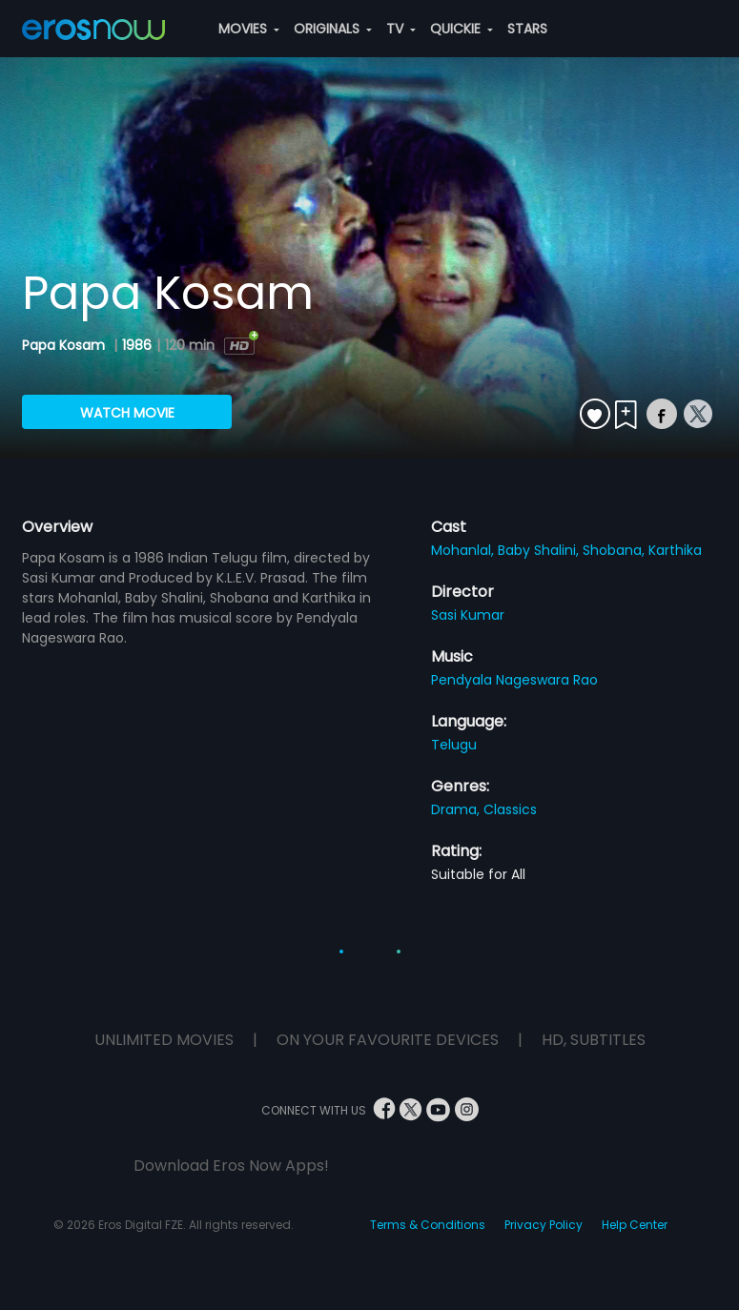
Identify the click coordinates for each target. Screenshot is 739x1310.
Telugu (454, 744)
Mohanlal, (464, 550)
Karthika (675, 550)
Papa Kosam (65, 345)
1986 (137, 345)
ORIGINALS (333, 28)
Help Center (634, 1225)
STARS (527, 28)
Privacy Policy (543, 1225)
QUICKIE (461, 28)
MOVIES (248, 28)
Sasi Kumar (467, 614)
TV (401, 28)
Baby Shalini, (540, 550)
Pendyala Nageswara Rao (514, 679)
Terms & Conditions (427, 1225)
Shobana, (615, 550)
